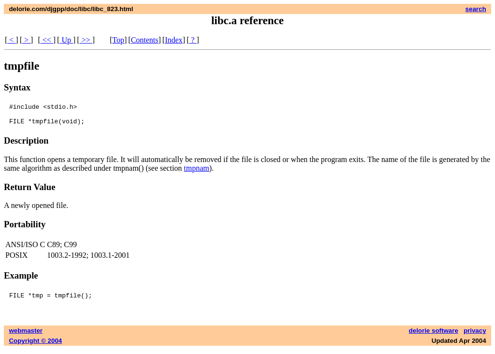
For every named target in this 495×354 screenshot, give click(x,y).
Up (66, 40)
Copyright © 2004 (35, 345)
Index (173, 40)
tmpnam (196, 172)
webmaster (26, 335)
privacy (475, 335)
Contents (145, 40)
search (476, 9)
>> (86, 40)
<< (47, 40)
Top (118, 40)
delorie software (433, 335)
